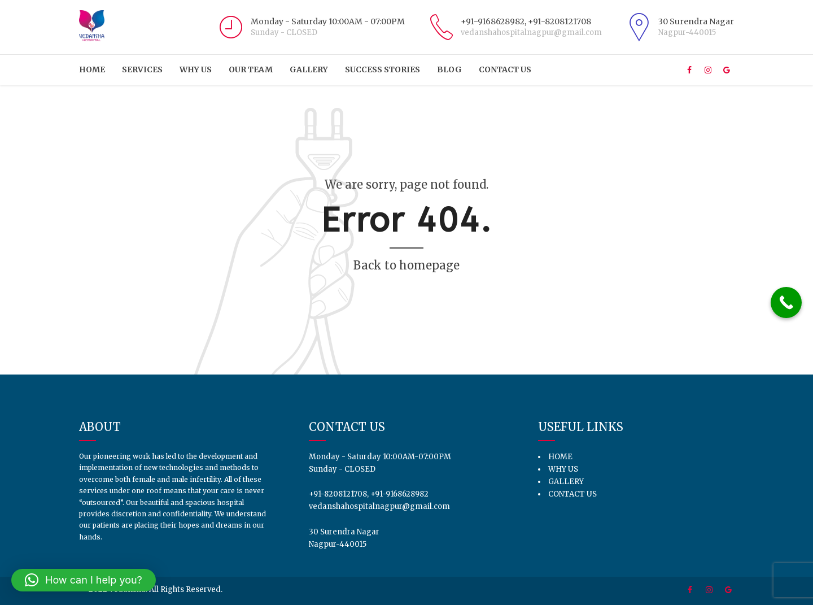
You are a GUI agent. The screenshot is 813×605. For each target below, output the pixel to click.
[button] (83, 580)
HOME (92, 69)
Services (142, 69)
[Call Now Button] (786, 302)
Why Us (196, 69)
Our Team (251, 69)
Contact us (505, 69)
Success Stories (382, 69)
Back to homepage (406, 265)
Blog (449, 69)
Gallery (309, 69)
